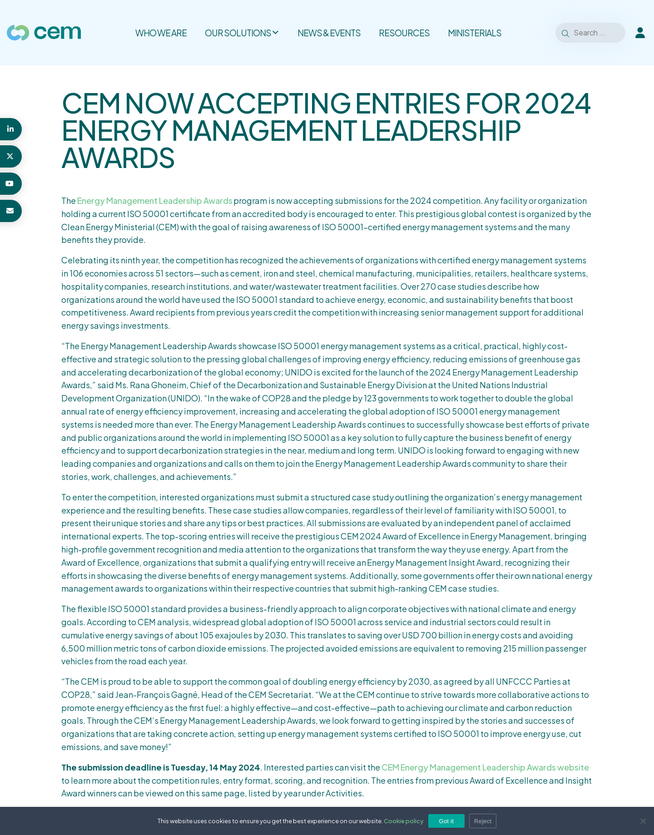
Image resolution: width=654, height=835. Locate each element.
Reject (482, 821)
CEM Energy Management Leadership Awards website (485, 767)
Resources (404, 32)
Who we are (161, 32)
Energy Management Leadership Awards (155, 200)
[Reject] (642, 820)
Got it (446, 821)
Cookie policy (404, 821)
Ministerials (474, 32)
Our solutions (242, 33)
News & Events (329, 32)
